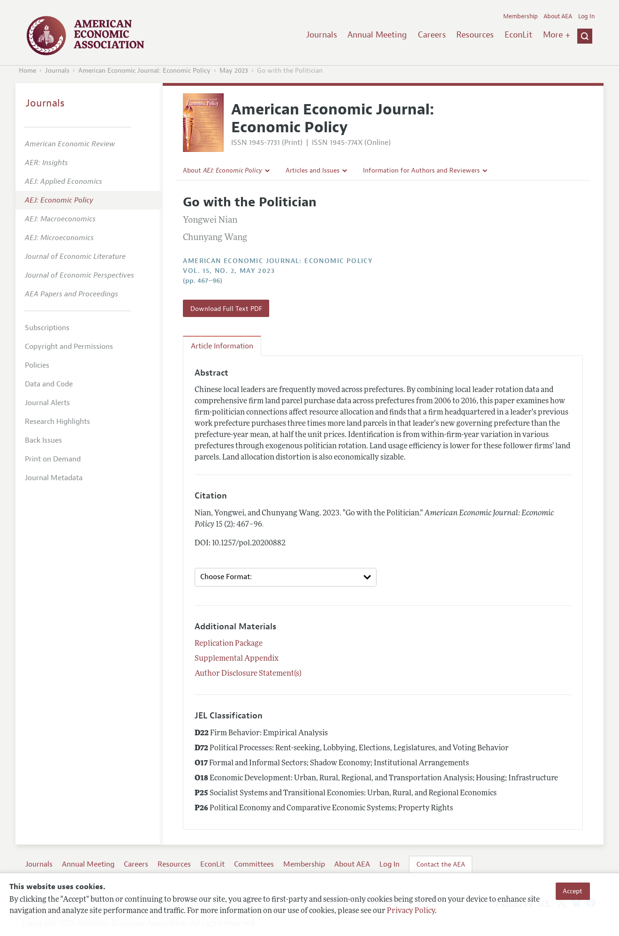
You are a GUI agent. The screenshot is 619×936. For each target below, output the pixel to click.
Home (27, 71)
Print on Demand (53, 459)
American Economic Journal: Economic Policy (144, 71)
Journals (321, 35)
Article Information (222, 346)
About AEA (558, 16)
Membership (520, 16)
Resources (475, 35)
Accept (572, 891)
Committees (254, 864)
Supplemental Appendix (237, 659)
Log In (586, 16)
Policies (37, 365)
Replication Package (229, 644)
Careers (432, 35)
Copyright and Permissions (69, 346)
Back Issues (43, 440)
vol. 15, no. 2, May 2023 (229, 271)
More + (556, 35)
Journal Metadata (54, 478)
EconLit (518, 35)
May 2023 (233, 71)
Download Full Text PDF (226, 308)
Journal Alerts (47, 403)
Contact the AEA (440, 864)
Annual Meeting (377, 35)
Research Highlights (57, 421)
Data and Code (49, 384)
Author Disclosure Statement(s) (248, 674)
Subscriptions (47, 327)
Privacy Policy (411, 911)
